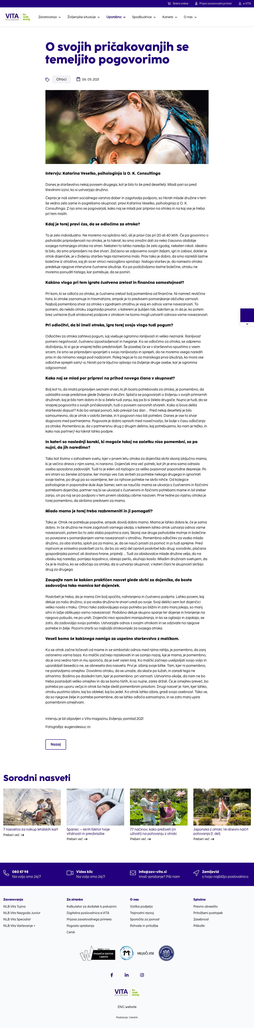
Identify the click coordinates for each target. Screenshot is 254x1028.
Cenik (71, 932)
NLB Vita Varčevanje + (19, 926)
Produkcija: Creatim (127, 1017)
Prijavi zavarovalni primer (213, 3)
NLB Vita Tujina (14, 906)
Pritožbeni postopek (208, 913)
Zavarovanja (47, 17)
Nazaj (56, 744)
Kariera (167, 17)
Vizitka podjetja (141, 906)
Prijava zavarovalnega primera (89, 919)
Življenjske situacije (81, 17)
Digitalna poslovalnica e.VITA (88, 913)
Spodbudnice (142, 17)
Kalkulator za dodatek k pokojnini (92, 906)
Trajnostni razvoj (142, 913)
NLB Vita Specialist (17, 919)
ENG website (127, 1007)
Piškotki (199, 926)
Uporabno (113, 17)
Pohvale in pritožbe (144, 926)
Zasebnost (201, 919)
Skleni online (178, 3)
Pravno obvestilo (205, 906)
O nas (188, 17)
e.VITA (245, 3)
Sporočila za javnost (144, 919)
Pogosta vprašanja (80, 926)
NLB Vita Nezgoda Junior (21, 913)
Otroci (61, 79)
